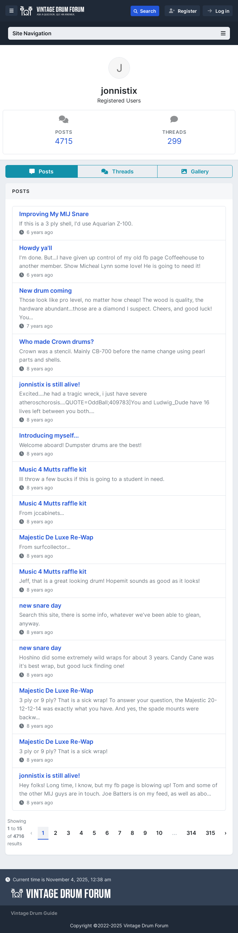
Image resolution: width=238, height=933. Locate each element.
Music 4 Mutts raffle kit (53, 469)
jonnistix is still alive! (49, 384)
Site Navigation (119, 33)
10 (159, 832)
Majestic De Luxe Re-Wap (56, 537)
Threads (117, 171)
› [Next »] (226, 832)
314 (191, 832)
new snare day (40, 605)
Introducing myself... (49, 435)
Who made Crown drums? (56, 341)
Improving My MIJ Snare (54, 213)
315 (210, 832)
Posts (41, 171)
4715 (64, 141)
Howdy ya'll (35, 247)
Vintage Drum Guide (34, 913)
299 (174, 141)
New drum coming (45, 290)
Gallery (195, 171)
